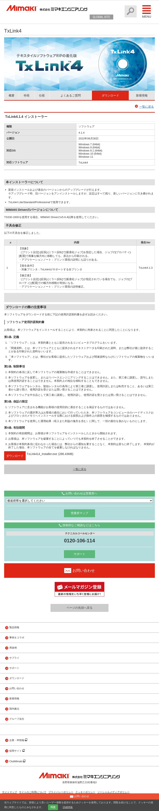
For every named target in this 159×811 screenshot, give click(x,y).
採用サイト (15, 750)
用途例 (13, 647)
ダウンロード (110, 95)
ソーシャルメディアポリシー (113, 792)
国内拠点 (14, 708)
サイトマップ (9, 792)
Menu (147, 11)
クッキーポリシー (85, 792)
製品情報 (14, 627)
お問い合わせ (16, 688)
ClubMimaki (16, 761)
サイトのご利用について (32, 792)
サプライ (14, 657)
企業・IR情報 (17, 740)
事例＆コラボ (16, 637)
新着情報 (142, 95)
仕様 (42, 95)
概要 (11, 95)
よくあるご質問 (70, 95)
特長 (27, 95)
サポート (79, 554)
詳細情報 (68, 807)
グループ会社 (16, 718)
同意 (53, 807)
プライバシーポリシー (60, 792)
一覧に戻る (146, 106)
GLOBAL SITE (101, 17)
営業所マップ (79, 513)
